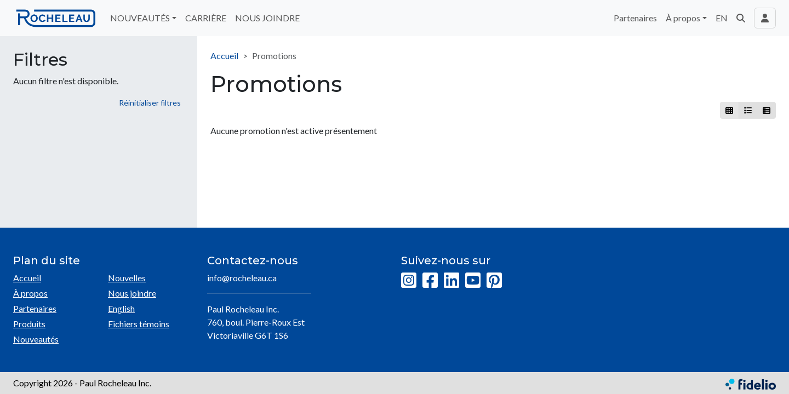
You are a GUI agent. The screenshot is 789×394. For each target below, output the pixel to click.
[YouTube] (473, 280)
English (121, 308)
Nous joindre (132, 293)
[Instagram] (408, 280)
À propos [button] (683, 18)
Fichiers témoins (138, 323)
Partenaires (635, 18)
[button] (741, 18)
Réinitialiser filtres (150, 102)
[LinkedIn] (451, 280)
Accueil (224, 55)
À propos (30, 293)
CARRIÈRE (205, 18)
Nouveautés (36, 339)
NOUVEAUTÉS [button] (140, 18)
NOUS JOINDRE (267, 18)
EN (722, 18)
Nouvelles (127, 278)
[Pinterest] (494, 280)
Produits (29, 323)
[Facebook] (430, 280)
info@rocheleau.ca (242, 278)
